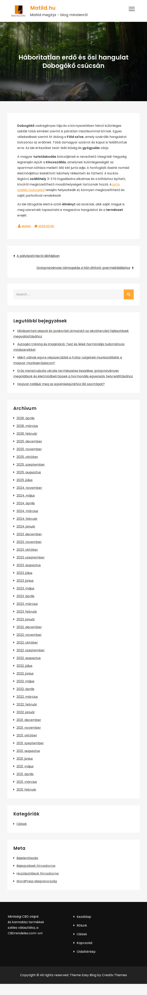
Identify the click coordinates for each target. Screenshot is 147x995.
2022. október (27, 642)
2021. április (25, 774)
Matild (26, 226)
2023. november (29, 542)
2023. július (24, 573)
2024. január (25, 526)
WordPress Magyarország (36, 881)
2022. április (25, 689)
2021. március (26, 782)
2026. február (26, 433)
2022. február (26, 704)
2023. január (25, 619)
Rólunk (82, 925)
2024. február (27, 518)
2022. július (24, 665)
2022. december (29, 627)
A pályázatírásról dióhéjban (38, 256)
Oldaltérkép (86, 951)
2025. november (29, 449)
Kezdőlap (84, 916)
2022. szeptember (30, 650)
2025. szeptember (30, 464)
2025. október (27, 457)
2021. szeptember (30, 743)
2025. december (29, 441)
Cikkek (21, 824)
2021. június (24, 758)
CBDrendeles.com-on (25, 933)
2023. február (26, 611)
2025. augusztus (28, 472)
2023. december (29, 534)
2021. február (26, 789)
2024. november (29, 487)
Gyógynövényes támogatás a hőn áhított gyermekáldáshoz (83, 267)
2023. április (25, 596)
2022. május (25, 681)
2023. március (27, 604)
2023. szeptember (30, 557)
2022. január (25, 712)
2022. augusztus (28, 658)
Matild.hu (42, 8)
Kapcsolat (85, 943)
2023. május (25, 588)
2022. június (25, 673)
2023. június (25, 580)
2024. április (25, 503)
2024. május (25, 495)
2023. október (27, 549)
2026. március (27, 426)
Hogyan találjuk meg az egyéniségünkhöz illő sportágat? (61, 384)
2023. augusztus (28, 565)
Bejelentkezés (27, 858)
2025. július (24, 480)
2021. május (25, 766)
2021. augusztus (28, 751)
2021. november (28, 727)
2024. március (27, 511)
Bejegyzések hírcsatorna (35, 865)
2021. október (26, 735)
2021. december (28, 720)
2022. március (27, 696)
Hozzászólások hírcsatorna (37, 873)
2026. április (25, 418)
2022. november (29, 635)
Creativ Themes (114, 975)
